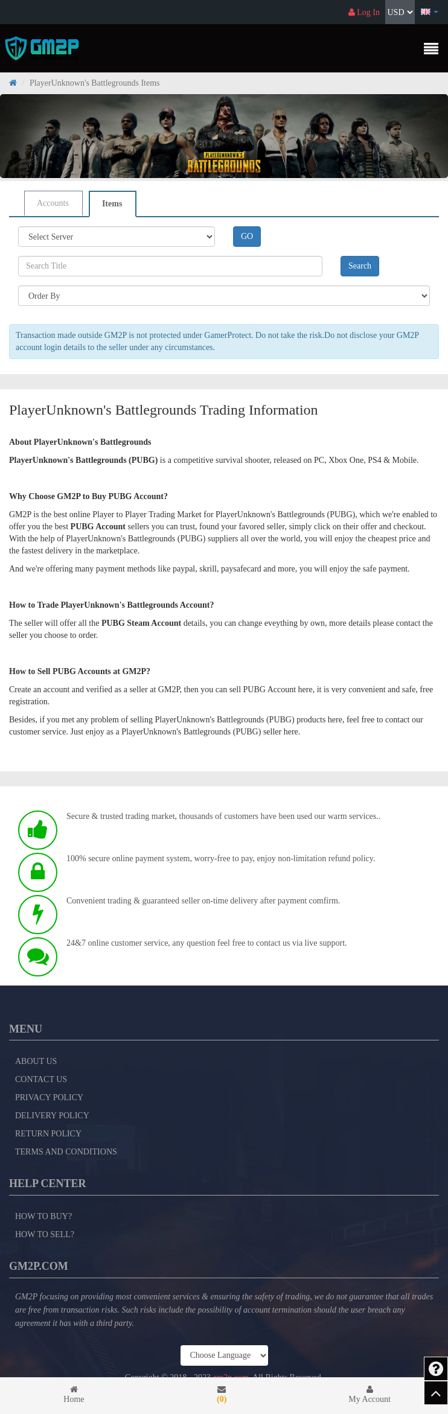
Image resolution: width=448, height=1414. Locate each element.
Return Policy (48, 1133)
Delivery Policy (52, 1115)
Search (359, 265)
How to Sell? (44, 1234)
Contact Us (41, 1079)
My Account (370, 1394)
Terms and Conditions (66, 1151)
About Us (36, 1061)
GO (247, 236)
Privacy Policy (49, 1097)
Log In (364, 12)
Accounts (53, 203)
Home (74, 1394)
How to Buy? (43, 1216)
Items (112, 203)
